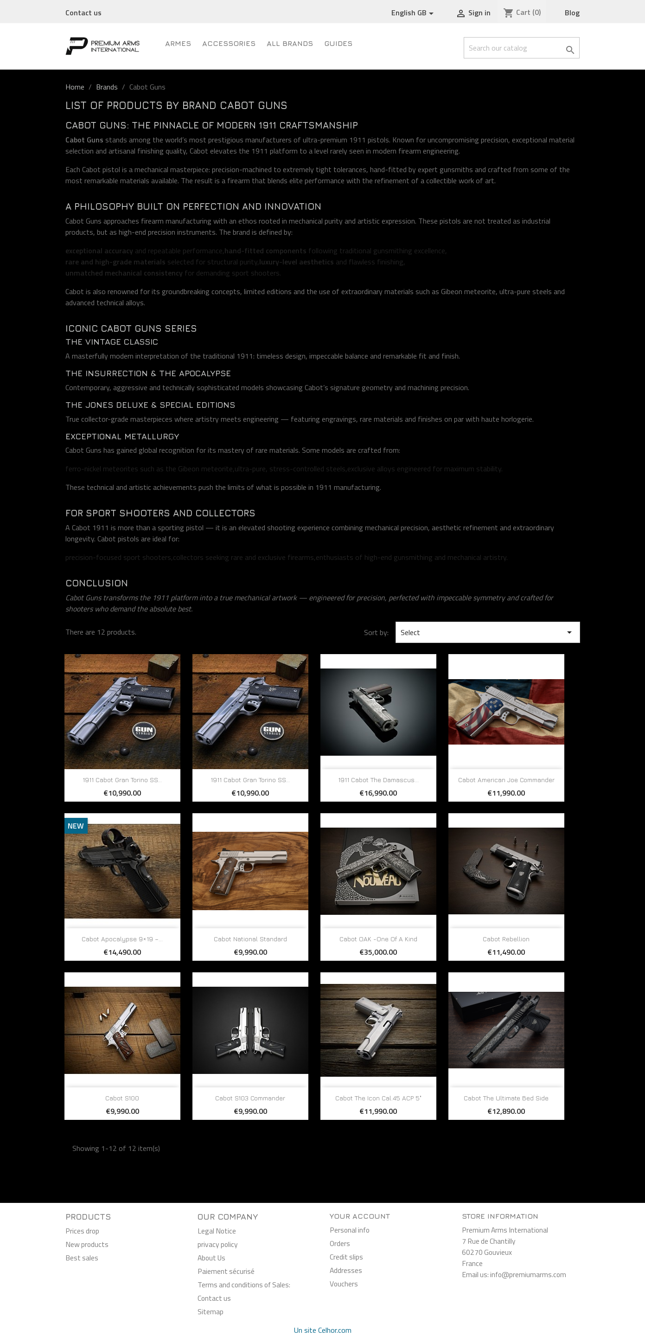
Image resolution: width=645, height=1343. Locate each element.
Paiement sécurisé (226, 1271)
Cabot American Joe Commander (506, 780)
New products (87, 1244)
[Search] (522, 47)
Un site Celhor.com (322, 1330)
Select (488, 632)
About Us (211, 1257)
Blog (572, 12)
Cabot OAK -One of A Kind (378, 939)
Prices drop (82, 1230)
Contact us (83, 12)
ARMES (178, 43)
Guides (338, 43)
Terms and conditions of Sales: (244, 1284)
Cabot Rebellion (506, 939)
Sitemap (211, 1311)
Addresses (346, 1270)
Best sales (81, 1257)
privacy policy (218, 1244)
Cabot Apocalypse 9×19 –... (122, 939)
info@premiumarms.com (528, 1274)
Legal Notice (217, 1230)
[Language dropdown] (414, 13)
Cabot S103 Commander (250, 1098)
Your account (360, 1216)
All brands (290, 43)
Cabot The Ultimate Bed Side (506, 1098)
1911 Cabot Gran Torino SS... (122, 780)
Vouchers (344, 1283)
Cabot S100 (122, 1098)
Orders (340, 1243)
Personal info (350, 1229)
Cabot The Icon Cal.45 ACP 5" (378, 1098)
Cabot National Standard (250, 939)
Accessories (228, 43)
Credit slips (346, 1256)
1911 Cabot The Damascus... (378, 780)
